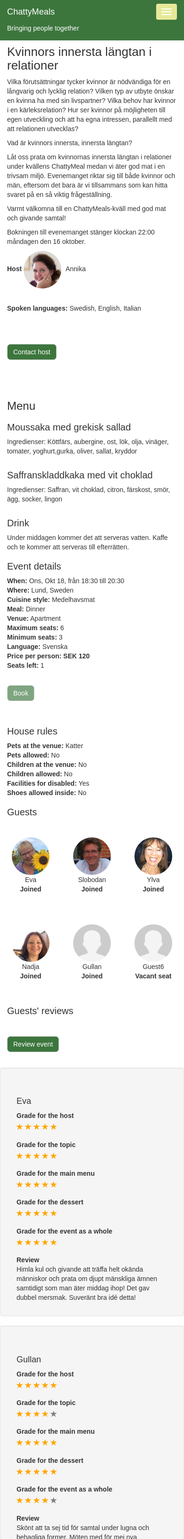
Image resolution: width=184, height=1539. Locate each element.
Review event (33, 1044)
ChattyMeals (31, 11)
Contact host (31, 352)
